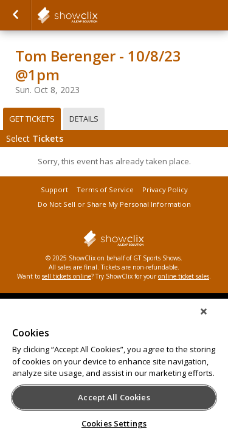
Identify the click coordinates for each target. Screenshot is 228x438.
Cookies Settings (114, 423)
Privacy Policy (165, 189)
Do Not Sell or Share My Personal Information (114, 204)
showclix (97, 15)
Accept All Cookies (114, 397)
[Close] (212, 319)
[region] (114, 372)
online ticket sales (183, 276)
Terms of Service (105, 189)
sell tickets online (66, 276)
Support (54, 189)
